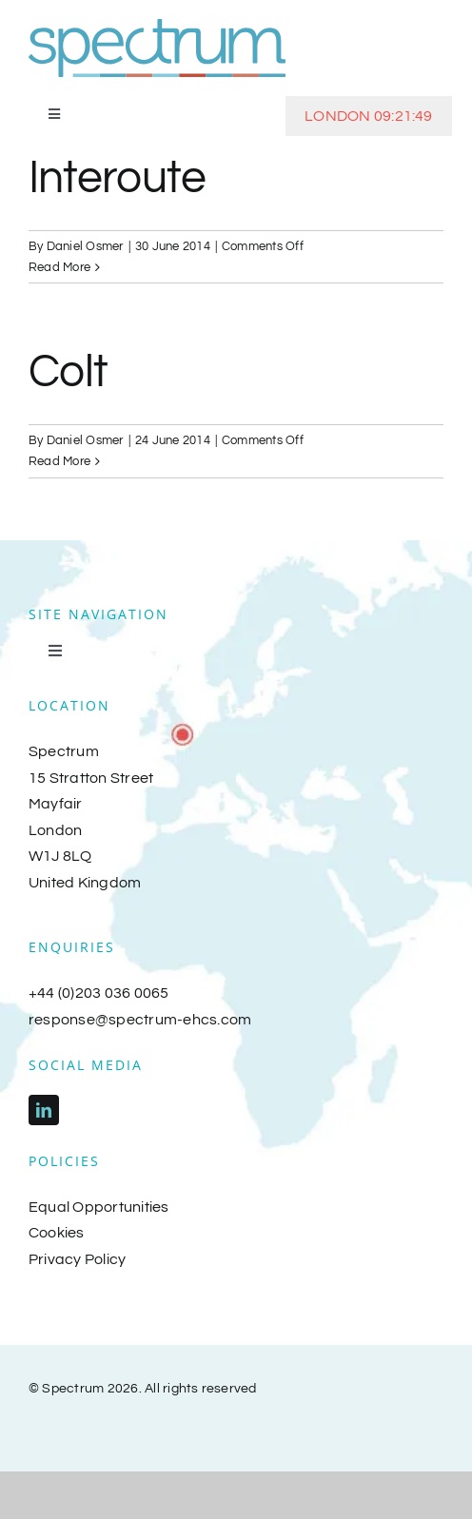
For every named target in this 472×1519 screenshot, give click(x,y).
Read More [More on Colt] (59, 461)
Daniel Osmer (85, 246)
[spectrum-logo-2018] (157, 26)
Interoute (117, 178)
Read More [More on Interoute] (59, 267)
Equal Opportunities (99, 1207)
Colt (68, 372)
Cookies (57, 1232)
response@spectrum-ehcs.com (140, 1019)
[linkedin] (44, 1110)
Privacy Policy (77, 1259)
